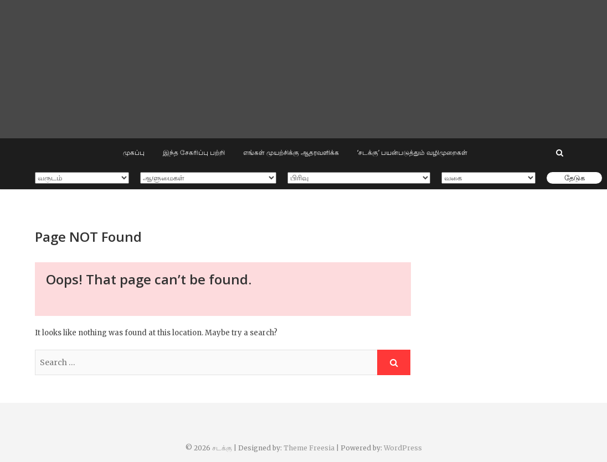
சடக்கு (222, 448)
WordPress (403, 448)
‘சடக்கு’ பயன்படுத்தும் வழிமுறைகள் (412, 152)
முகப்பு (134, 152)
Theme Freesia (309, 448)
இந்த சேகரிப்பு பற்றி (194, 152)
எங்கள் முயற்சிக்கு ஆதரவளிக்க (291, 152)
